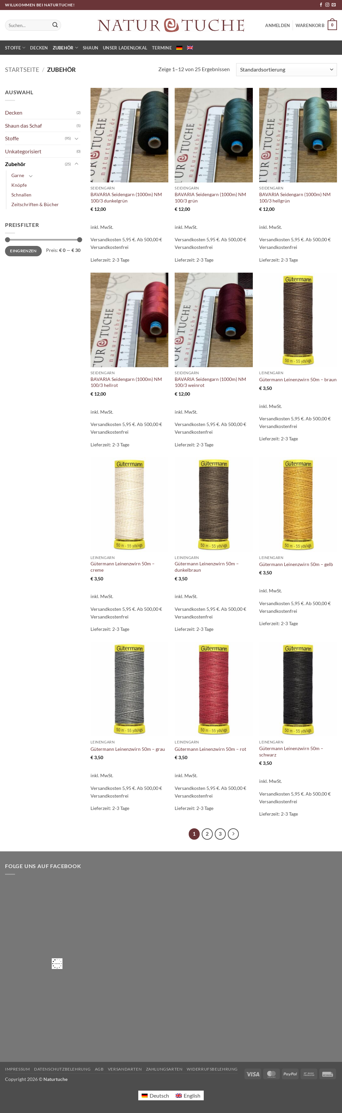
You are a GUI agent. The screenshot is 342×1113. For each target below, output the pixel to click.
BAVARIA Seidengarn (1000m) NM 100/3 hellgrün (295, 197)
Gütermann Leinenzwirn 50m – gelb (296, 564)
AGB (99, 1069)
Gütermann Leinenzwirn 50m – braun (298, 379)
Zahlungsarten (164, 1069)
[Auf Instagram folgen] (327, 5)
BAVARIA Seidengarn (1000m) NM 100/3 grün (210, 197)
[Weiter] (233, 834)
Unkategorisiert (23, 151)
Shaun (90, 47)
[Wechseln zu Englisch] (190, 47)
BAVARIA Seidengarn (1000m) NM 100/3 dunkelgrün (126, 197)
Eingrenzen (23, 250)
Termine (162, 47)
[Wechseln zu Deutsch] (155, 1095)
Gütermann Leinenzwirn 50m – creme (123, 567)
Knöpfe (19, 185)
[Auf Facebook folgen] (321, 5)
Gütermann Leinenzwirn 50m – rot (210, 749)
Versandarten (125, 1069)
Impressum (17, 1069)
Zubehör (65, 47)
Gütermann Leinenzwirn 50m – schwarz (291, 751)
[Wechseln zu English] (188, 1095)
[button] (316, 25)
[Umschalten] (76, 138)
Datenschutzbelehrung (62, 1069)
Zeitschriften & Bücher (35, 204)
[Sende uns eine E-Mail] (334, 5)
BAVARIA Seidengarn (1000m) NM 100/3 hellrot (126, 382)
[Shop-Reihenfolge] (286, 69)
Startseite (22, 69)
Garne (17, 175)
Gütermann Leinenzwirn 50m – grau (128, 749)
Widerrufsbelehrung (212, 1069)
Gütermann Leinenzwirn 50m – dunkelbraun (207, 567)
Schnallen (21, 194)
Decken (39, 47)
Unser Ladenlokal (125, 47)
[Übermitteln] (55, 25)
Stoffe (15, 47)
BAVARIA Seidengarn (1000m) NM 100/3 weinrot (210, 382)
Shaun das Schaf (23, 125)
